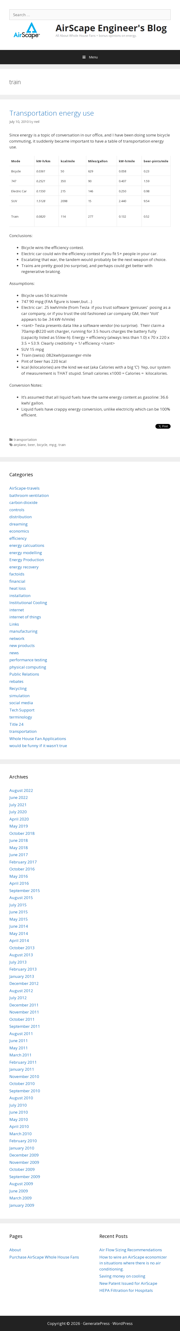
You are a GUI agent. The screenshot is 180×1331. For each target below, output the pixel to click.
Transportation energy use (51, 113)
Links (14, 624)
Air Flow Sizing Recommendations (130, 1249)
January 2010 (21, 1148)
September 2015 (24, 890)
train (62, 444)
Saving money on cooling (122, 1276)
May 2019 (18, 826)
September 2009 (24, 1176)
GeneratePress (96, 1323)
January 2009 (21, 1205)
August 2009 (21, 1183)
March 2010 (20, 1133)
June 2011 (18, 1040)
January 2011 (21, 1069)
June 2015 (18, 912)
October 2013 (22, 947)
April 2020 (19, 819)
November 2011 (24, 1012)
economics (19, 531)
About (15, 1249)
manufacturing (23, 631)
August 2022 (21, 790)
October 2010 (22, 1083)
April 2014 (19, 940)
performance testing (28, 659)
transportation (25, 439)
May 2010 (18, 1119)
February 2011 (23, 1062)
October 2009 (22, 1169)
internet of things (25, 617)
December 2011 (24, 1005)
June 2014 (18, 926)
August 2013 (21, 954)
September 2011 (24, 1026)
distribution (20, 516)
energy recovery (24, 567)
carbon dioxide (23, 502)
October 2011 (22, 1019)
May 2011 (18, 1048)
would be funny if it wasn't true (38, 745)
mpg (52, 444)
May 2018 (18, 847)
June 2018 (18, 840)
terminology (20, 717)
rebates (16, 681)
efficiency (18, 538)
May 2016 (18, 876)
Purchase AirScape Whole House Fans (44, 1257)
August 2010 (21, 1097)
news (14, 652)
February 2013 (23, 969)
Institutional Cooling (28, 602)
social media (21, 702)
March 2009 (20, 1198)
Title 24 (16, 724)
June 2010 (18, 1112)
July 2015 (18, 905)
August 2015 (21, 897)
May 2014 (18, 933)
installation (19, 595)
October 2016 (22, 869)
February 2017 (23, 862)
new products (22, 645)
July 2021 (18, 804)
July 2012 (18, 997)
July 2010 (18, 1105)
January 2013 (21, 976)
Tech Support (21, 710)
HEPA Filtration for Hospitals (126, 1290)
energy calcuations (26, 545)
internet (16, 610)
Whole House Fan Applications (37, 738)
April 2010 (19, 1126)
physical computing (27, 667)
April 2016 (19, 883)
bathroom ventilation (29, 495)
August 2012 (21, 990)
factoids (16, 574)
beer (31, 444)
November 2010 (24, 1076)
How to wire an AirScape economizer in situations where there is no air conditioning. (133, 1263)
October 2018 (22, 833)
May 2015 (18, 919)
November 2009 (24, 1162)
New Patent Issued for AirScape (128, 1283)
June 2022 (18, 797)
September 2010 (24, 1090)
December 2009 (24, 1155)
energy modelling (25, 552)
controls (16, 509)
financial (17, 581)
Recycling (18, 688)
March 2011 (20, 1055)
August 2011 (21, 1033)
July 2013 (18, 962)
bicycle (42, 444)
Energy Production (26, 559)
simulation (19, 695)
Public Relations (24, 674)
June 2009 (18, 1191)
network (16, 638)
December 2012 (24, 983)
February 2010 (23, 1140)
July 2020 (18, 811)
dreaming (18, 524)
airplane (20, 444)
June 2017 (18, 854)
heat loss (17, 588)
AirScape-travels (24, 488)
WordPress (122, 1323)
